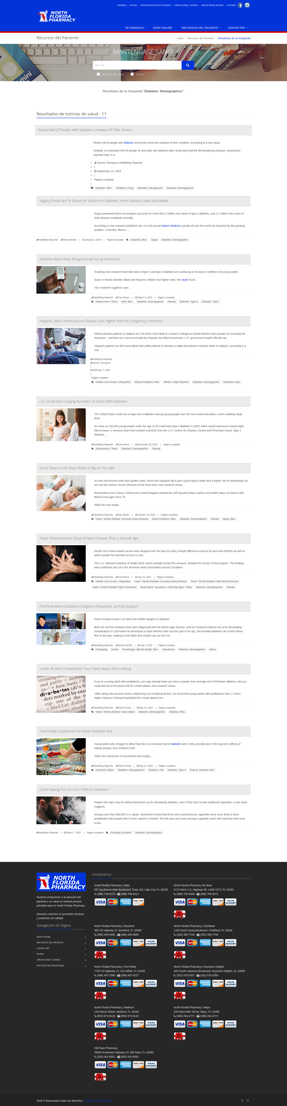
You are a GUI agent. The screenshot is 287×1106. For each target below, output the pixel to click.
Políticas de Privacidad (50, 965)
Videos (138, 74)
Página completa (104, 179)
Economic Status (105, 770)
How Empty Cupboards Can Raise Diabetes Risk (75, 731)
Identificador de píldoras (155, 5)
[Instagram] (247, 5)
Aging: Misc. (229, 518)
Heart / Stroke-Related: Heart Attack (115, 711)
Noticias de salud (110, 74)
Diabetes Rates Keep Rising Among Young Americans (79, 259)
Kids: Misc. (127, 301)
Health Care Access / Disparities (113, 382)
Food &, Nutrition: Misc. (202, 770)
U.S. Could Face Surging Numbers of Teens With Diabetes (83, 401)
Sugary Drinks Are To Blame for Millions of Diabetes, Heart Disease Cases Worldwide (103, 200)
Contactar (236, 27)
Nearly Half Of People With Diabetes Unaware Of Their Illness (84, 129)
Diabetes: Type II (189, 301)
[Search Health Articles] (137, 65)
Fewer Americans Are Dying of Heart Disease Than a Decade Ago (88, 538)
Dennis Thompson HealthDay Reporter (118, 162)
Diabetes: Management (150, 188)
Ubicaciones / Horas (186, 5)
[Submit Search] (188, 65)
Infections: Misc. (232, 382)
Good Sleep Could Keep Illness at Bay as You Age (76, 468)
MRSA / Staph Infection (176, 382)
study (184, 279)
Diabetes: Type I (210, 301)
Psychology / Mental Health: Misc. (140, 649)
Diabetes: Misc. (103, 188)
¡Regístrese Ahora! (212, 5)
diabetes (129, 142)
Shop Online (162, 27)
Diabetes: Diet (156, 770)
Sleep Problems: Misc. (164, 518)
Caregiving (101, 649)
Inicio (180, 38)
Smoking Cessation (120, 832)
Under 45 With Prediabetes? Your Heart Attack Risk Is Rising (85, 668)
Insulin (114, 649)
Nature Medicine (171, 225)
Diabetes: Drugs (125, 188)
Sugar (154, 239)
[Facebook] (240, 5)
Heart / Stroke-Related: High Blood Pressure (215, 581)
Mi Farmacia (134, 27)
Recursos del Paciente (200, 27)
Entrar (231, 5)
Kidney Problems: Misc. (147, 382)
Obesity (172, 301)
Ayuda (133, 5)
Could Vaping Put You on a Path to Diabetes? (74, 789)
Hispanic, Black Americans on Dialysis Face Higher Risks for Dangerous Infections (101, 321)
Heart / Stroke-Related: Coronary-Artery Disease (122, 518)
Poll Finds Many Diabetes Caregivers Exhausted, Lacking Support (88, 606)
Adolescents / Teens (107, 301)
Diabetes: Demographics (180, 188)
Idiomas (122, 5)
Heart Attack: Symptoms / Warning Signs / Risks (166, 587)
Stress (212, 649)
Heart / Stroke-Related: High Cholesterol (114, 587)
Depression (168, 649)
